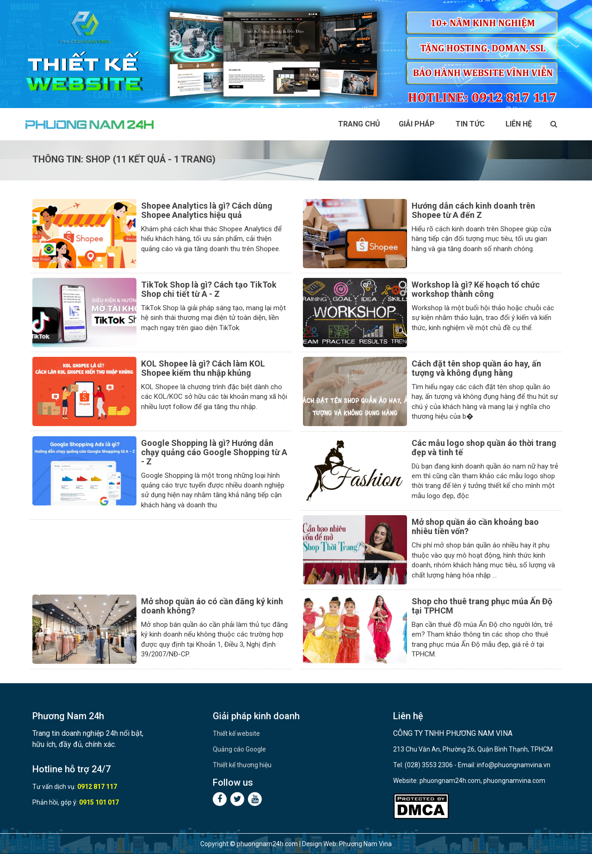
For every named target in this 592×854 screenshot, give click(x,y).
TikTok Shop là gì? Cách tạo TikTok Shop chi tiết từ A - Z (209, 289)
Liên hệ (519, 124)
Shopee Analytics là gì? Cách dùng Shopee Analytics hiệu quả (206, 210)
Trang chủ (359, 124)
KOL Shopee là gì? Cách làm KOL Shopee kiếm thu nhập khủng (203, 368)
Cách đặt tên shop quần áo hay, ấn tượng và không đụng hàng (476, 368)
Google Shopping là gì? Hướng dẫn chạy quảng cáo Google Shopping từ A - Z (214, 452)
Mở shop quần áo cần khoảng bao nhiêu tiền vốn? (475, 526)
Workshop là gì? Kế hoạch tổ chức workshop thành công (476, 289)
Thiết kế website (236, 733)
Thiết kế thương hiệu (242, 765)
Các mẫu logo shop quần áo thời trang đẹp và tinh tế (484, 447)
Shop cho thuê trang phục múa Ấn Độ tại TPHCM (482, 605)
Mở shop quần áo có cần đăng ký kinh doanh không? (212, 605)
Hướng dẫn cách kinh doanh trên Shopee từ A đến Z (473, 210)
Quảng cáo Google (239, 749)
